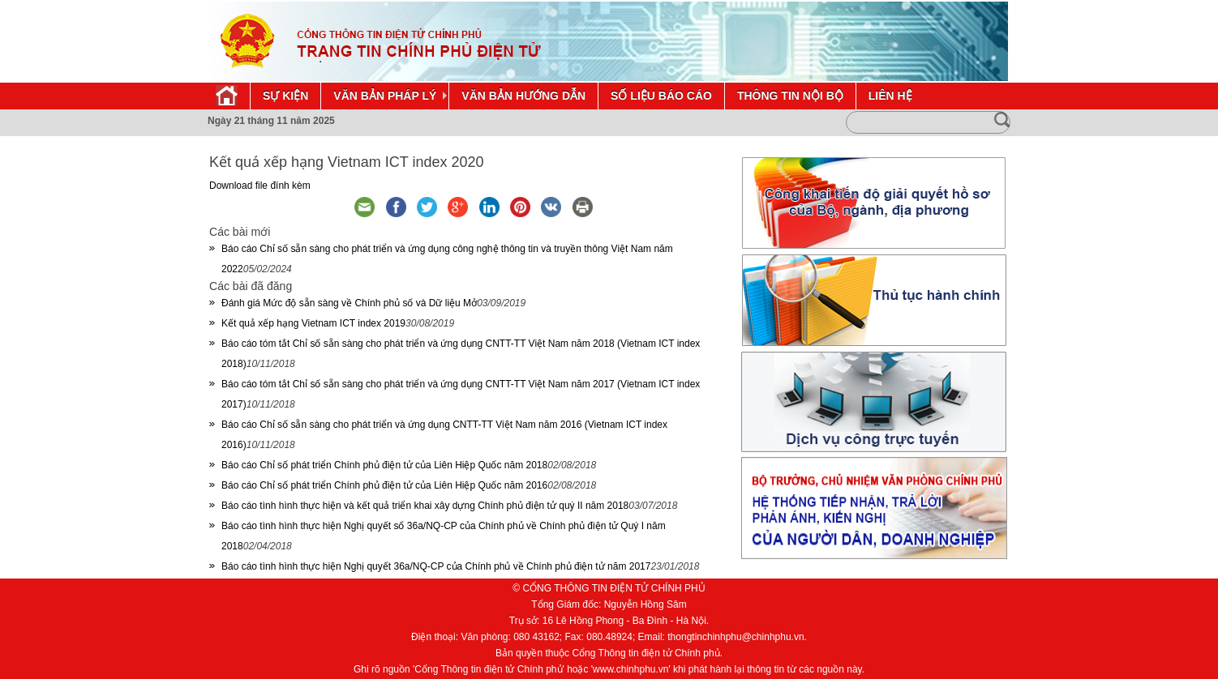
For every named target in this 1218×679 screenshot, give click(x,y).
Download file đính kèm (260, 185)
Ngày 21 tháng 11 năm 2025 (271, 120)
